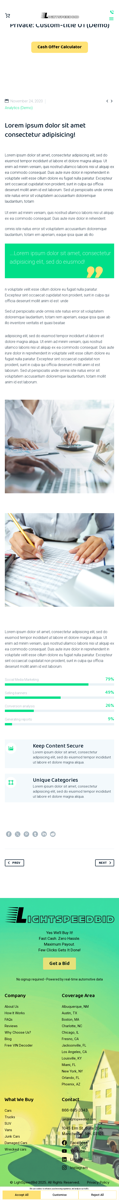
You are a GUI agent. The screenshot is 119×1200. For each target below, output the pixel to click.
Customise (60, 1195)
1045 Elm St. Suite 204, (82, 1128)
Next (106, 863)
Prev (13, 863)
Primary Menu (111, 18)
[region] (59, 1193)
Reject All (97, 1195)
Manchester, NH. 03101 (82, 1133)
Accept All (21, 1195)
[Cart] (7, 15)
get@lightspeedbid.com (79, 1119)
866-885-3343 (112, 12)
